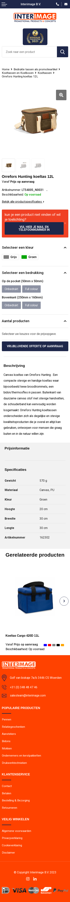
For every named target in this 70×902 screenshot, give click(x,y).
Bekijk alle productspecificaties (23, 201)
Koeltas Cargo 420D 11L (22, 635)
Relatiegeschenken (13, 726)
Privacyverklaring (12, 838)
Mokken (7, 748)
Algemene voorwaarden (16, 831)
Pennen (6, 719)
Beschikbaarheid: (25, 649)
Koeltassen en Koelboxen (18, 73)
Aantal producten (15, 321)
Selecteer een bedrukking (22, 273)
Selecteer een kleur (18, 247)
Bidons (6, 741)
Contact (7, 786)
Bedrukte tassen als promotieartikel (35, 69)
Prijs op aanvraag (22, 644)
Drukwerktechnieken (14, 763)
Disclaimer (8, 852)
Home (6, 69)
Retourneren (9, 807)
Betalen (6, 793)
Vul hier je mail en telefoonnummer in (34, 228)
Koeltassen (45, 73)
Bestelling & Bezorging (16, 800)
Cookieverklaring (12, 845)
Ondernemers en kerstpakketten (21, 755)
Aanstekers (9, 734)
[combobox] (29, 51)
